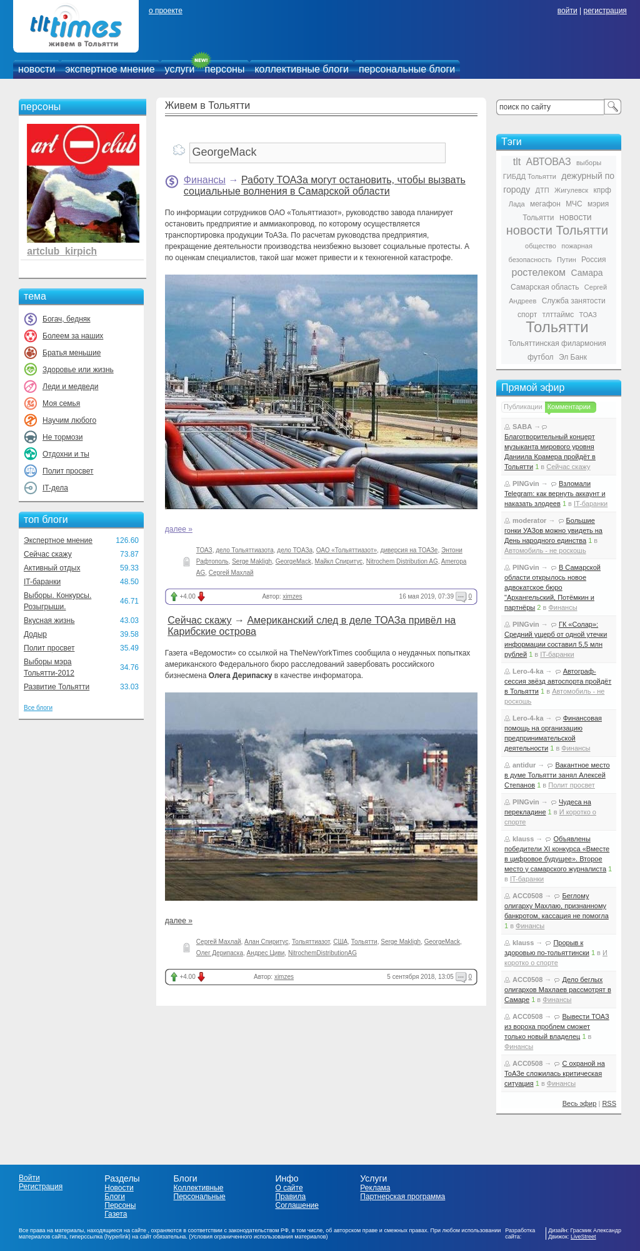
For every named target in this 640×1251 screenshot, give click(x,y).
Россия (593, 259)
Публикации (523, 406)
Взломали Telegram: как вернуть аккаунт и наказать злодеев (555, 493)
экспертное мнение (109, 69)
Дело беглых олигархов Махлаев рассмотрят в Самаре (557, 989)
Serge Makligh (252, 561)
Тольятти (364, 941)
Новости (118, 1187)
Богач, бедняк (66, 319)
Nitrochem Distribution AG (402, 561)
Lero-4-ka (528, 671)
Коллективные (199, 1187)
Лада (517, 204)
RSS (609, 1103)
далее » (178, 529)
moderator (529, 520)
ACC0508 (527, 895)
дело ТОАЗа (294, 550)
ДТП (542, 190)
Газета (115, 1214)
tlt (517, 161)
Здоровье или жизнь (78, 369)
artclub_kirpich (62, 251)
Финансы (205, 180)
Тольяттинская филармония (557, 343)
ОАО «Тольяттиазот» (346, 550)
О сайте (288, 1187)
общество (540, 246)
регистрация (604, 10)
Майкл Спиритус (338, 561)
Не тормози (62, 437)
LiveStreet (583, 1236)
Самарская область (545, 287)
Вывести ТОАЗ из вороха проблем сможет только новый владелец (556, 1026)
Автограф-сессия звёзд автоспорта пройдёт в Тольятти (557, 681)
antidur (524, 765)
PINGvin (525, 483)
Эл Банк (573, 357)
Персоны (120, 1205)
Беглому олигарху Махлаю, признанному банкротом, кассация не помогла (556, 905)
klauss (523, 839)
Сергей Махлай (231, 572)
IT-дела (55, 488)
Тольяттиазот (311, 941)
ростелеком (538, 272)
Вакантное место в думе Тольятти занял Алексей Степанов (557, 775)
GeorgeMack (293, 561)
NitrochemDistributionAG (322, 953)
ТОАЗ (204, 550)
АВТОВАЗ (548, 161)
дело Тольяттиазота (245, 550)
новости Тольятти (557, 230)
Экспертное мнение (58, 540)
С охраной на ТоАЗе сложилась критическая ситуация (554, 1073)
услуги (180, 69)
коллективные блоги (301, 69)
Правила (290, 1196)
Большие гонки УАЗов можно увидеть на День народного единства (553, 530)
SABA (522, 426)
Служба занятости (574, 300)
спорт (527, 314)
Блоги (114, 1196)
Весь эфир (579, 1103)
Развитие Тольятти (56, 686)
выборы (588, 162)
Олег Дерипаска (219, 953)
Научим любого (69, 420)
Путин (566, 259)
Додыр (35, 634)
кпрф (602, 190)
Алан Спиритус (266, 941)
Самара (586, 273)
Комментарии (569, 406)
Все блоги (38, 707)
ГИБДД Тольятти (529, 176)
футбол (541, 357)
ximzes (292, 596)
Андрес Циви (266, 953)
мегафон (545, 204)
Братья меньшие (71, 352)
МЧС (574, 204)
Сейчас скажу (48, 554)
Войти (29, 1177)
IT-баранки (42, 581)
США (340, 941)
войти (568, 10)
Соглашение (296, 1205)
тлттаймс (558, 314)
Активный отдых (52, 568)
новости (36, 69)
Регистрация (40, 1186)
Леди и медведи (70, 386)
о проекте (165, 10)
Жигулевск (571, 190)
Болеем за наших (72, 336)
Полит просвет (67, 471)
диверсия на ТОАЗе (409, 550)
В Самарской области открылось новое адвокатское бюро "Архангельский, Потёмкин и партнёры (552, 587)
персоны (225, 69)
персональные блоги (407, 69)
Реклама (375, 1187)
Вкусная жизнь (49, 620)
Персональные (200, 1196)
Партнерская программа (402, 1196)
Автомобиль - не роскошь (545, 550)
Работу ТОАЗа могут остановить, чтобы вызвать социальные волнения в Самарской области (325, 185)
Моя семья (61, 403)
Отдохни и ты (65, 454)
